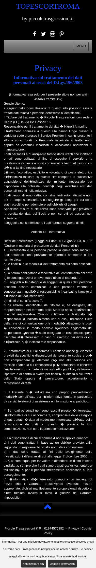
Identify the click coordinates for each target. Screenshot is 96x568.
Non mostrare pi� (34, 563)
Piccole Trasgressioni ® (21, 528)
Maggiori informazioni (62, 563)
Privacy (73, 528)
